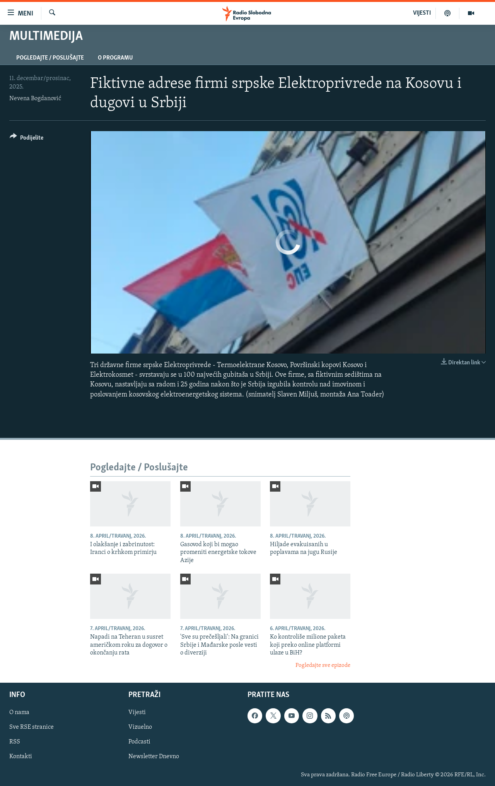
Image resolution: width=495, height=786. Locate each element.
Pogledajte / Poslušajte (50, 58)
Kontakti (20, 757)
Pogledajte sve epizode (322, 665)
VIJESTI (422, 13)
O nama (19, 712)
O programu (115, 58)
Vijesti (137, 712)
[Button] (26, 139)
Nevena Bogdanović (35, 99)
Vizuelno (140, 727)
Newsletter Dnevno (153, 757)
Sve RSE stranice (31, 727)
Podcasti (139, 742)
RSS (14, 742)
